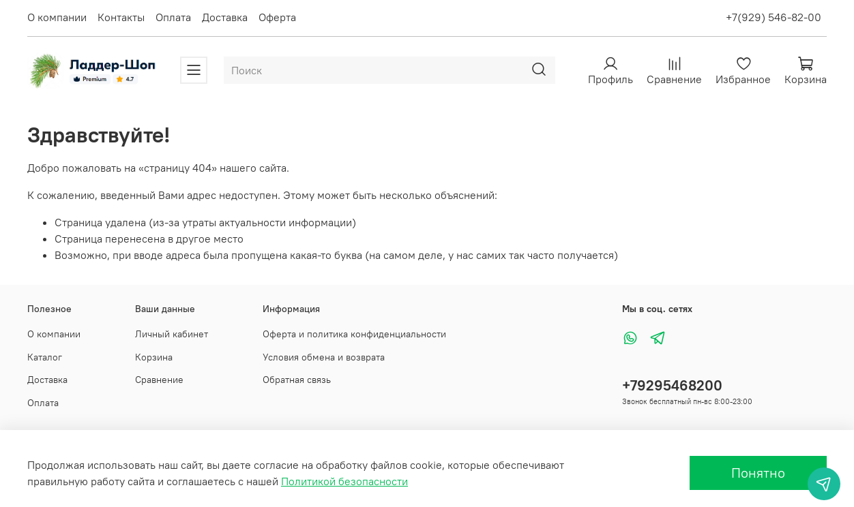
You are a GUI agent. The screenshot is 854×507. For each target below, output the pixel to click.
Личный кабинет (171, 334)
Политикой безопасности (344, 481)
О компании (57, 17)
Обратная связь (297, 379)
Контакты (121, 17)
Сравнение (159, 379)
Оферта (277, 17)
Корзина (154, 357)
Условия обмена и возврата (324, 357)
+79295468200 (672, 385)
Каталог (44, 357)
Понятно (758, 472)
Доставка (225, 17)
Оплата (173, 17)
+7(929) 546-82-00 (773, 17)
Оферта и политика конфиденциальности (354, 334)
